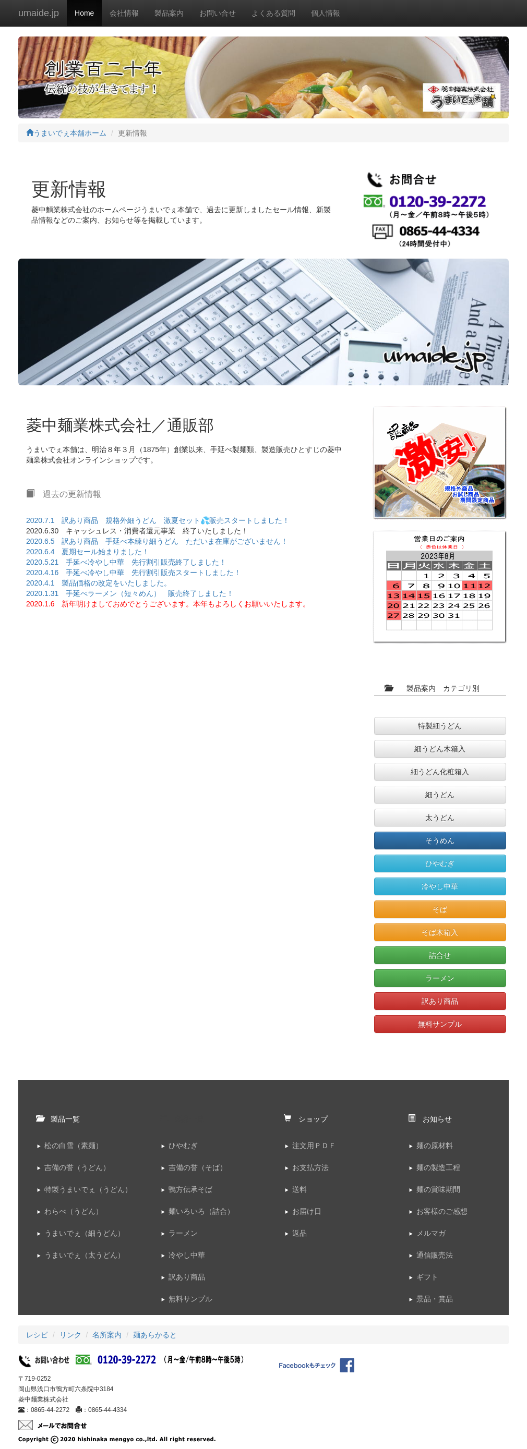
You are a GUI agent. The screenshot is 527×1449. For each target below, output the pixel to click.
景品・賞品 (434, 1299)
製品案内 (169, 13)
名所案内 (107, 1335)
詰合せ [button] (440, 955)
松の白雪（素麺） (73, 1145)
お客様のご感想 (442, 1211)
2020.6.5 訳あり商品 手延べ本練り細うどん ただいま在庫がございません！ (157, 541)
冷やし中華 (187, 1255)
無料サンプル (190, 1299)
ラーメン (183, 1233)
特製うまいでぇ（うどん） (88, 1189)
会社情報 (124, 13)
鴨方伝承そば (190, 1189)
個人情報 (325, 13)
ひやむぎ (183, 1145)
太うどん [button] (439, 817)
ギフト (427, 1277)
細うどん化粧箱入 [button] (440, 772)
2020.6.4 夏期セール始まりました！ (88, 551)
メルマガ (431, 1233)
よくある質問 (273, 13)
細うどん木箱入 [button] (439, 749)
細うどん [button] (439, 794)
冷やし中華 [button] (440, 886)
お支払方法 (310, 1167)
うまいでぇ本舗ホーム (66, 133)
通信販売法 (434, 1255)
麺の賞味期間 (438, 1189)
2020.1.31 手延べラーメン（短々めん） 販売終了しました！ (130, 593)
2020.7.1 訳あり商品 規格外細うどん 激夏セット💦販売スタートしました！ (158, 520)
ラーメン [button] (439, 978)
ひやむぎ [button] (439, 863)
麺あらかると (155, 1335)
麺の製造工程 (438, 1167)
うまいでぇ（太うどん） (84, 1255)
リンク (70, 1335)
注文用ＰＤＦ (314, 1145)
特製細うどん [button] (440, 726)
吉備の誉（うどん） (77, 1167)
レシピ (37, 1335)
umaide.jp (38, 13)
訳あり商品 (187, 1277)
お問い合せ (217, 13)
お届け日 (306, 1211)
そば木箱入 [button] (440, 932)
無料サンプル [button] (440, 1024)
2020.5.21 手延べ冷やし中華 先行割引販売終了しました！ (126, 562)
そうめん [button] (439, 840)
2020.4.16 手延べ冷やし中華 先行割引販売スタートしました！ (133, 572)
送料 (299, 1189)
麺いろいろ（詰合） (201, 1211)
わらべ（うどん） (73, 1211)
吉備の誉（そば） (198, 1167)
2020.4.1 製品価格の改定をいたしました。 (99, 583)
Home (84, 13)
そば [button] (440, 909)
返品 (299, 1233)
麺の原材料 (434, 1145)
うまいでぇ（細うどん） (84, 1233)
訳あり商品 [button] (440, 1001)
